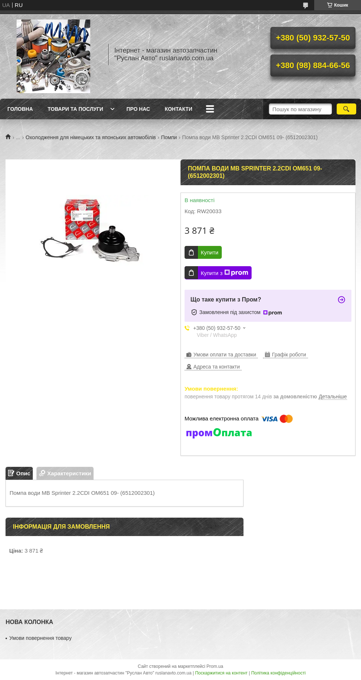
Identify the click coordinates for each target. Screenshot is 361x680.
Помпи (169, 137)
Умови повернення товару (40, 638)
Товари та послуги (75, 109)
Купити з (224, 272)
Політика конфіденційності (278, 673)
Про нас (138, 109)
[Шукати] (346, 108)
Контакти (178, 109)
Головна (20, 109)
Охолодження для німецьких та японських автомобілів (91, 137)
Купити (209, 252)
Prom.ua (215, 666)
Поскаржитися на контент (221, 673)
